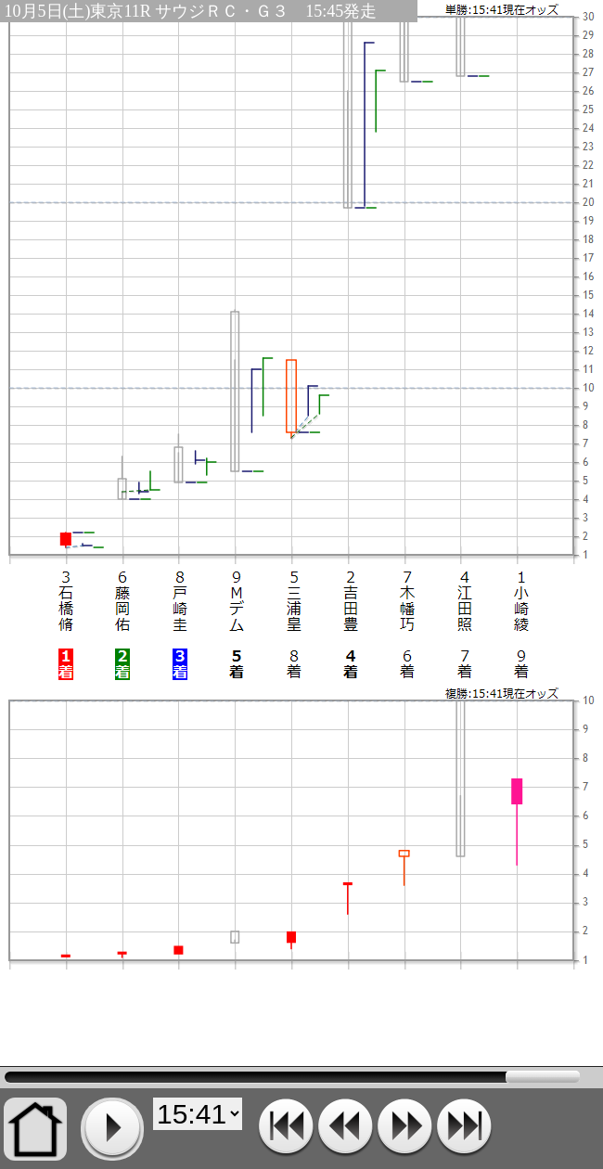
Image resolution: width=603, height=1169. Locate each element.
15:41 (292, 1077)
